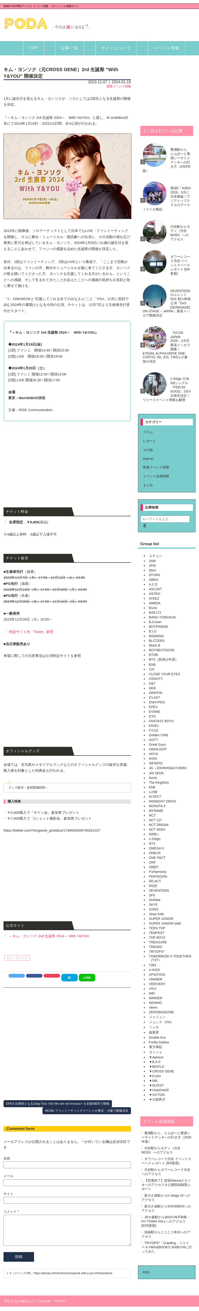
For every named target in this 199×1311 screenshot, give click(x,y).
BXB (152, 665)
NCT (152, 815)
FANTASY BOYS (161, 721)
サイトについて (116, 48)
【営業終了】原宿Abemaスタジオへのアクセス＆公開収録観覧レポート (166, 1185)
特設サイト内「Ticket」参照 (31, 632)
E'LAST (154, 697)
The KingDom (159, 782)
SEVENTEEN (159, 890)
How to (148, 459)
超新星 (154, 1032)
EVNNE (154, 711)
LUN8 (153, 792)
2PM (152, 565)
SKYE (153, 904)
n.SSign (155, 839)
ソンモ (154, 1027)
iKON (153, 758)
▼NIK (153, 1081)
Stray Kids (156, 914)
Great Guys (157, 744)
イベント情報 (166, 48)
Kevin (153, 778)
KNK (152, 787)
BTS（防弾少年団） (163, 659)
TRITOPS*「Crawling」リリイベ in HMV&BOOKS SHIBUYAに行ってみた (167, 1247)
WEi (152, 993)
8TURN (154, 575)
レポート (149, 441)
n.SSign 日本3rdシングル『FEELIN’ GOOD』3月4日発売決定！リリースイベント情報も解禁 (167, 389)
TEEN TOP (157, 928)
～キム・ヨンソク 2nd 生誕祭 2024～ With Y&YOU (49, 936)
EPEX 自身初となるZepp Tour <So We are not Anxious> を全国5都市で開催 (57, 1103)
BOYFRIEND (158, 627)
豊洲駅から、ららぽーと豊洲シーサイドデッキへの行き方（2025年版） (167, 160)
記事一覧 (69, 48)
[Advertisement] (67, 458)
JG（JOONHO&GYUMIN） (169, 768)
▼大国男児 (157, 1099)
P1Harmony (157, 872)
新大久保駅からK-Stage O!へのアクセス (166, 1198)
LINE (87, 977)
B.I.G (153, 631)
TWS (152, 965)
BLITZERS (157, 641)
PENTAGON (158, 876)
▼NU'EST (156, 1085)
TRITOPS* (157, 951)
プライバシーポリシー (19, 1305)
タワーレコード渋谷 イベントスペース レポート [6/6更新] (180, 265)
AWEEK (155, 603)
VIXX (153, 989)
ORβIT (154, 867)
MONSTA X (157, 806)
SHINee (155, 900)
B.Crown (155, 622)
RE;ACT (155, 881)
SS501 (154, 909)
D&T (152, 683)
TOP (33, 48)
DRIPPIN (155, 693)
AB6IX (153, 580)
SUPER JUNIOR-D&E (165, 923)
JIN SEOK (156, 773)
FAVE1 (154, 726)
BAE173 (155, 612)
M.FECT (155, 796)
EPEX (153, 707)
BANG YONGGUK (162, 617)
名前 (7, 1158)
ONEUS (155, 853)
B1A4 (153, 608)
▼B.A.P (155, 1062)
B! (69, 977)
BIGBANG (156, 636)
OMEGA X (156, 848)
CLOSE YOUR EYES (164, 674)
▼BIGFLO (156, 1066)
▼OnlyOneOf (159, 1090)
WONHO (155, 1003)
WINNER (155, 998)
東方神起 (155, 1047)
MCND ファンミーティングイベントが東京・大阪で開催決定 (86, 1110)
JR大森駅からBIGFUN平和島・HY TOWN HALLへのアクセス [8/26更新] (166, 1221)
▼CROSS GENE (161, 1071)
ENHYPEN (157, 702)
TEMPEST (157, 933)
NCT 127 (155, 820)
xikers (153, 1007)
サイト (8, 1194)
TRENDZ (155, 947)
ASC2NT (155, 589)
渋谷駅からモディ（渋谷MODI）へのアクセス (180, 233)
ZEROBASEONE (161, 1012)
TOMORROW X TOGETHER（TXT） (170, 958)
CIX (151, 669)
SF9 (152, 895)
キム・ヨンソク (17, 958)
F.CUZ (153, 730)
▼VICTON (157, 1095)
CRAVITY (156, 679)
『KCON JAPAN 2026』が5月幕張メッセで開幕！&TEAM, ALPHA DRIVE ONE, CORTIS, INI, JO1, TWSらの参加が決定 (166, 347)
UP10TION (157, 974)
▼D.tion (155, 1076)
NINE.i (153, 834)
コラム (148, 432)
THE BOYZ (157, 937)
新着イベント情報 (119, 86)
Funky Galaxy (159, 1042)
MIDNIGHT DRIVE (162, 801)
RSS (146, 1272)
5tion (152, 570)
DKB (152, 688)
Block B (154, 645)
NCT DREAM (158, 825)
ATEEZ (154, 598)
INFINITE (156, 763)
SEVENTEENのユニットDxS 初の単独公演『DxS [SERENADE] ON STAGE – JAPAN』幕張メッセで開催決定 (167, 303)
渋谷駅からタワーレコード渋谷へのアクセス (166, 1172)
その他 (148, 450)
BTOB (153, 655)
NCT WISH (157, 829)
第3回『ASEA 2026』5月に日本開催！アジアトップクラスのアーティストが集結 (167, 198)
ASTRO (154, 594)
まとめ (148, 485)
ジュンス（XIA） (161, 1022)
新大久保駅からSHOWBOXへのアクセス (166, 1208)
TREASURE (158, 942)
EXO (152, 716)
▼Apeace (156, 1057)
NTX (152, 843)
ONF (152, 862)
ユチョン (155, 556)
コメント (11, 1211)
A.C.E (153, 584)
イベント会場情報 (156, 476)
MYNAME (156, 811)
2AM (152, 561)
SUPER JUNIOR (161, 919)
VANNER (155, 979)
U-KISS (154, 970)
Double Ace (157, 1037)
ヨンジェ (155, 1052)
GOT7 (153, 740)
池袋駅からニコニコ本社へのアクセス (166, 1234)
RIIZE (153, 886)
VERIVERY (157, 984)
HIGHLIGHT (158, 749)
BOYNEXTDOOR (162, 650)
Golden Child (158, 735)
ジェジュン (157, 1017)
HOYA (153, 754)
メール (8, 1176)
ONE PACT (157, 858)
